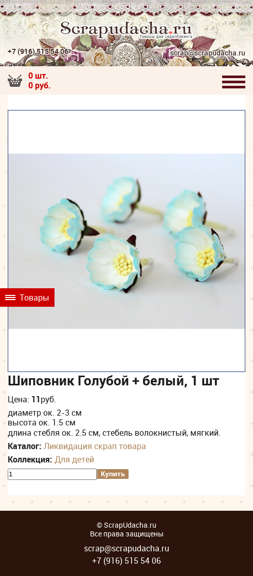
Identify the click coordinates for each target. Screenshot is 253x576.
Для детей (74, 459)
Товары (27, 297)
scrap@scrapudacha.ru (207, 53)
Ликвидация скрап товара (95, 446)
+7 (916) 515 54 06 (38, 51)
